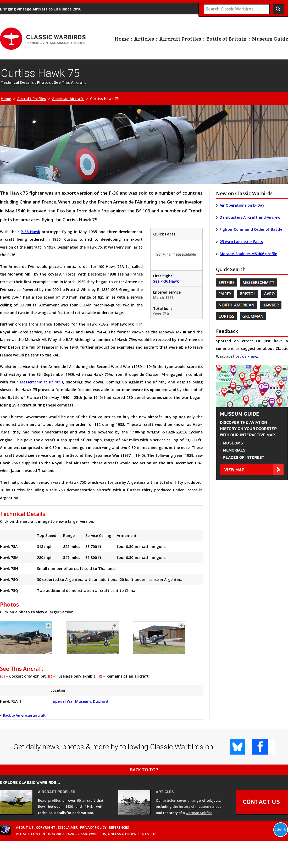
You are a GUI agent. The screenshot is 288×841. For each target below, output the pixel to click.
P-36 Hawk (30, 231)
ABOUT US (25, 827)
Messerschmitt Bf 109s (41, 382)
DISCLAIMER (68, 827)
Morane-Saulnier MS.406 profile (248, 253)
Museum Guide (270, 38)
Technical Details (17, 82)
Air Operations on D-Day (242, 205)
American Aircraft (68, 98)
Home (122, 38)
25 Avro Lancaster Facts (241, 241)
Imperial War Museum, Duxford (79, 701)
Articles (144, 38)
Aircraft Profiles (180, 38)
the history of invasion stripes (197, 806)
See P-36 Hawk (166, 281)
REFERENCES (119, 827)
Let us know (246, 356)
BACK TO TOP (144, 770)
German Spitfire (199, 812)
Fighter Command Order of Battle (251, 229)
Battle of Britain (226, 38)
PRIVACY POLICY (93, 827)
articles (169, 800)
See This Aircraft (70, 82)
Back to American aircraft (24, 715)
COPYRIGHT (46, 827)
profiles (54, 800)
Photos (44, 82)
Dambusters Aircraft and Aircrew (250, 217)
